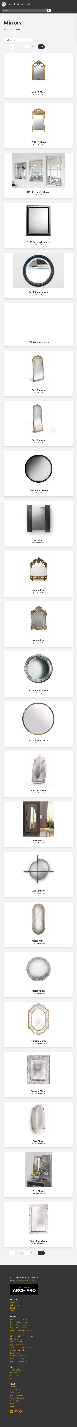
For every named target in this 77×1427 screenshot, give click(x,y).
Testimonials (14, 1392)
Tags (12, 1311)
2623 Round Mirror (38, 292)
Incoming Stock (16, 1372)
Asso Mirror (38, 1190)
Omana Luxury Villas (17, 1350)
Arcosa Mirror (38, 940)
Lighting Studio (16, 1375)
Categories (8, 29)
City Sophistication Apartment (21, 1336)
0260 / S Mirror (38, 91)
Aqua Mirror (38, 890)
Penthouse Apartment (18, 1356)
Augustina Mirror (38, 1241)
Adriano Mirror (38, 790)
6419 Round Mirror (38, 690)
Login (34, 1280)
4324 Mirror (38, 640)
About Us (13, 1387)
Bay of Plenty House (18, 1327)
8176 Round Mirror (38, 740)
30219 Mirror (38, 440)
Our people (14, 1401)
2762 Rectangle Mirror (38, 342)
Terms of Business (17, 1398)
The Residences (16, 1341)
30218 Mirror (38, 390)
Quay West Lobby (17, 1333)
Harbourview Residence (19, 1322)
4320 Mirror (38, 590)
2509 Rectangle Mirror (38, 242)
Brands (12, 1308)
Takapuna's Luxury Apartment (21, 1347)
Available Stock (16, 1370)
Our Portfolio (15, 1389)
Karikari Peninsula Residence (21, 1330)
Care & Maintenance (18, 1395)
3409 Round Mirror (38, 490)
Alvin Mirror (38, 840)
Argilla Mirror (38, 990)
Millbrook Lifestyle (17, 1358)
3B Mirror (38, 540)
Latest (12, 1403)
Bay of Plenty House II (18, 1325)
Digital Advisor (24, 1280)
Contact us (14, 1406)
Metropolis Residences (19, 1361)
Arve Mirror (38, 1140)
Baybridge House (16, 1344)
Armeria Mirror (38, 1040)
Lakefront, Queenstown (19, 1319)
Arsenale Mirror (38, 1090)
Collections (14, 1305)
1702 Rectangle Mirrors (38, 191)
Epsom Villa (14, 1353)
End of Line (14, 1378)
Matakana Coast (16, 1339)
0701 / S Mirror (38, 141)
